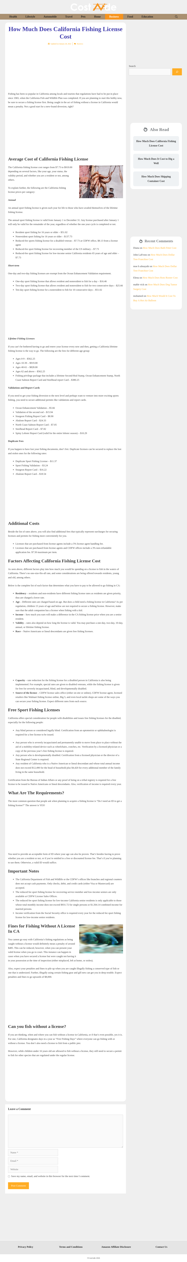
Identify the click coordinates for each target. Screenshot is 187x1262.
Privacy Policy (25, 1246)
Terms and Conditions (71, 1246)
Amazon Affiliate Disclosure (116, 1246)
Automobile (50, 16)
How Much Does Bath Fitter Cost (159, 248)
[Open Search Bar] (176, 17)
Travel (68, 16)
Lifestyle (30, 16)
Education (147, 16)
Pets (83, 16)
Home (97, 16)
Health (13, 16)
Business (114, 16)
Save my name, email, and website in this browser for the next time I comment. (50, 1176)
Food (130, 16)
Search (132, 66)
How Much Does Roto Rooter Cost (160, 277)
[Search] (177, 71)
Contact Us (161, 1246)
